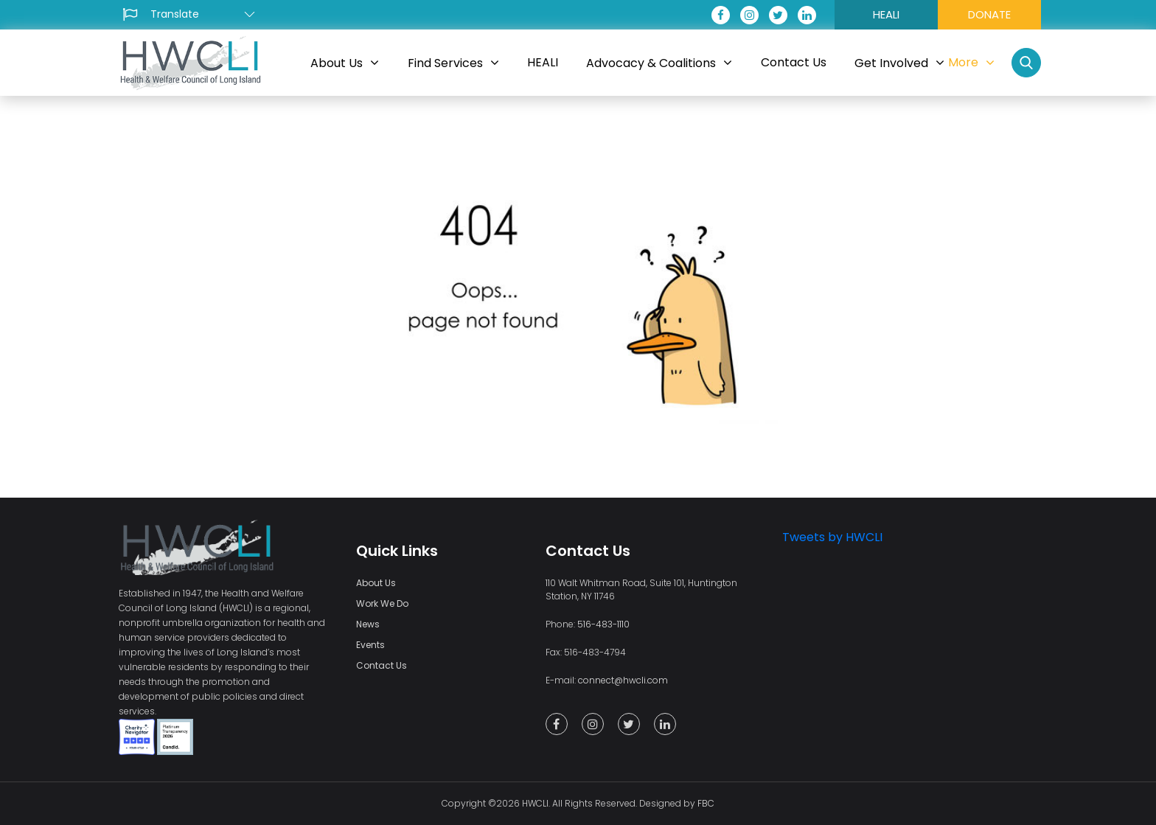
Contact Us (381, 665)
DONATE (989, 14)
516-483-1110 (603, 624)
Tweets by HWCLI (832, 537)
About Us (376, 583)
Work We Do (382, 603)
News (368, 624)
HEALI (886, 14)
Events (370, 644)
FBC (705, 803)
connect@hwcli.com (623, 680)
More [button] (971, 62)
